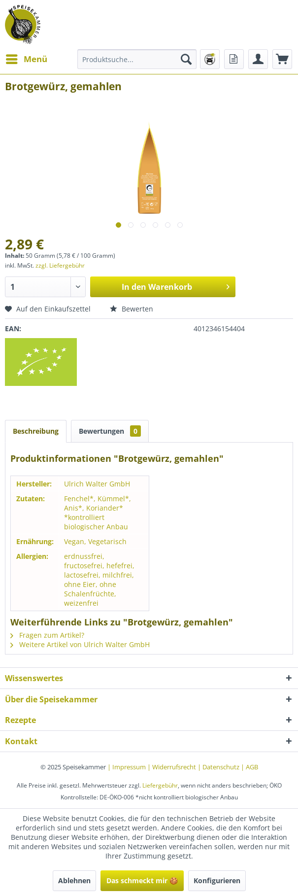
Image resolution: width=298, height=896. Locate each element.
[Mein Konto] (258, 59)
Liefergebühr (160, 785)
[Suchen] (186, 59)
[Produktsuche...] (137, 59)
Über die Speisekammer (51, 699)
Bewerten (131, 308)
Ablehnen (74, 880)
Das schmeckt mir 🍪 (142, 880)
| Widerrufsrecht (172, 766)
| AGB (249, 766)
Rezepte (20, 720)
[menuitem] (26, 59)
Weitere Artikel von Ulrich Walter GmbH (80, 644)
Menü (26, 58)
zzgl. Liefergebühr (60, 265)
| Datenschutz (219, 766)
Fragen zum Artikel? (47, 635)
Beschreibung (36, 431)
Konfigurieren (217, 880)
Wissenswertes (34, 678)
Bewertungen (110, 431)
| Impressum (127, 766)
